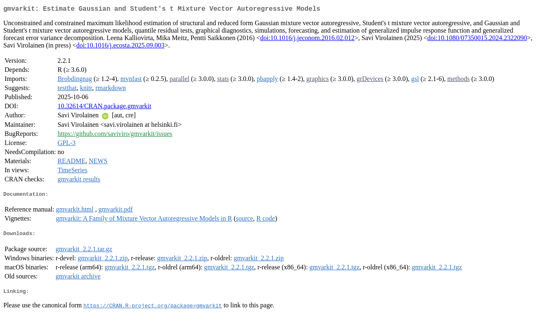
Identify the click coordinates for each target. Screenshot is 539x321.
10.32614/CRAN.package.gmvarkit (104, 107)
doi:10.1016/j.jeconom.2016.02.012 (307, 39)
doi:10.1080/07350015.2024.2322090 (477, 39)
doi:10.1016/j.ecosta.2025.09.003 (120, 46)
